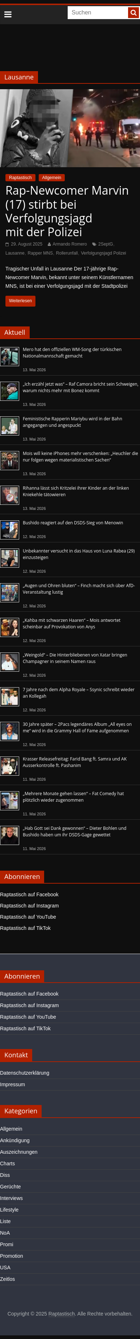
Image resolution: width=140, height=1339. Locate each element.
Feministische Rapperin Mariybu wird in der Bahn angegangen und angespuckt (72, 422)
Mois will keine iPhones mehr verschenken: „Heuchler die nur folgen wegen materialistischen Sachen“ (80, 456)
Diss (5, 1175)
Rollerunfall (67, 253)
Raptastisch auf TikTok (25, 928)
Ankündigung (15, 1140)
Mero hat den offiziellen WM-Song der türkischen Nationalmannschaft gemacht (72, 352)
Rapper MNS (40, 253)
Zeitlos (7, 1279)
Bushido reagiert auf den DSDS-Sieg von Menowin (73, 523)
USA (5, 1267)
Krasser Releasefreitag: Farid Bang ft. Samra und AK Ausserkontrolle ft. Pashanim (75, 762)
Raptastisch (20, 177)
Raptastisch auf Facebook (29, 894)
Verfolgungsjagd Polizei (103, 253)
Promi (6, 1244)
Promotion (11, 1256)
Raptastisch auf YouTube (28, 917)
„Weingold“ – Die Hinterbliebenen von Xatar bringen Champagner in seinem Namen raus (75, 658)
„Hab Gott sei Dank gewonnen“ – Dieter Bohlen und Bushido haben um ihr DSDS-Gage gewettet (74, 831)
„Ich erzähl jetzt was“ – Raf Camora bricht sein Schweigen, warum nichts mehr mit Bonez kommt (81, 387)
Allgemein (51, 177)
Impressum (12, 1084)
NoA (5, 1233)
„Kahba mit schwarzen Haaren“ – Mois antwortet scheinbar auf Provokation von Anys (71, 623)
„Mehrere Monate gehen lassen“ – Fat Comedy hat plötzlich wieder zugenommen (73, 796)
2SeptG (105, 244)
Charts (7, 1163)
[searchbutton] (133, 12)
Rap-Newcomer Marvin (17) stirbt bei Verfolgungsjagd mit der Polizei (67, 210)
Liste (5, 1221)
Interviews (11, 1198)
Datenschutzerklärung (24, 1073)
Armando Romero (70, 244)
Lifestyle (9, 1210)
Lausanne (15, 253)
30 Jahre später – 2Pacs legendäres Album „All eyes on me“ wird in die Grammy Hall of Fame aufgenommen (77, 727)
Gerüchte (10, 1187)
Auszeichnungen (19, 1152)
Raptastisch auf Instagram (29, 906)
